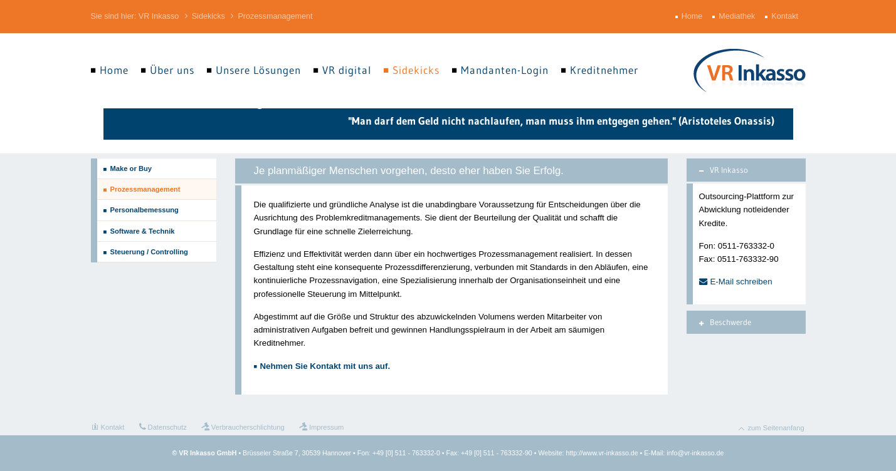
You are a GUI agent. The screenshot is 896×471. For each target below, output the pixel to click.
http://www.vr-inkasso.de (602, 453)
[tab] (746, 170)
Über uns (172, 70)
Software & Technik (142, 231)
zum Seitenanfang (776, 428)
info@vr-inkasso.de (695, 453)
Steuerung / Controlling (149, 252)
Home (693, 16)
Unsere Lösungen (258, 70)
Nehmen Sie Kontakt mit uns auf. (325, 366)
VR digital (346, 70)
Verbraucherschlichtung (248, 427)
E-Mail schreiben (741, 281)
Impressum (326, 427)
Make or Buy (131, 168)
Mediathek (738, 16)
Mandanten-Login (505, 70)
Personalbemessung (144, 210)
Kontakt (786, 16)
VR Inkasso (159, 16)
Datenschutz (167, 427)
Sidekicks (208, 16)
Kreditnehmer (604, 70)
